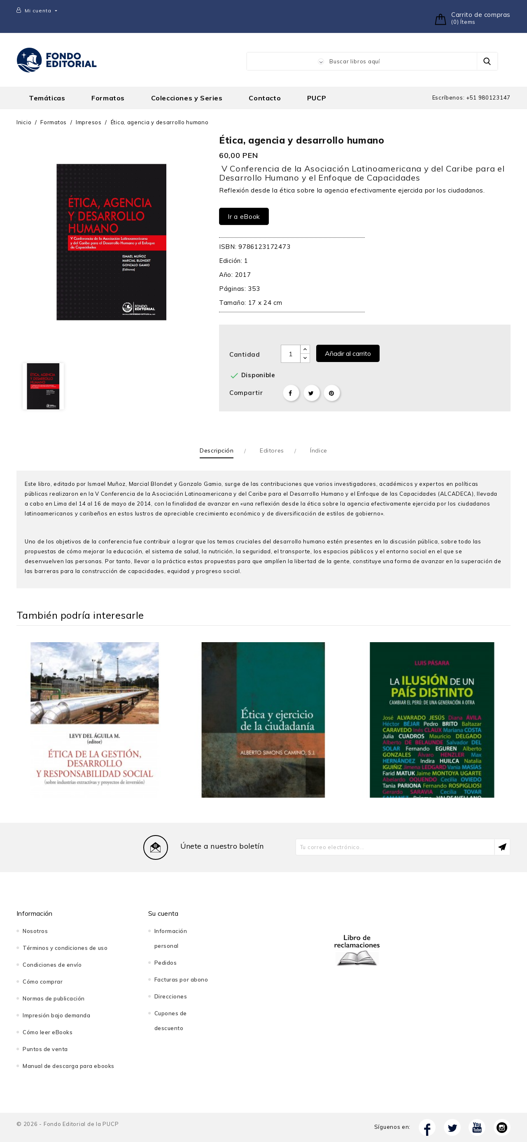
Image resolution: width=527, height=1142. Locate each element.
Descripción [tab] (216, 450)
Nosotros (35, 931)
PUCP (316, 98)
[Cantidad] (291, 354)
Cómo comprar (43, 981)
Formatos (108, 98)
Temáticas (47, 98)
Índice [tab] (318, 450)
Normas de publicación (54, 998)
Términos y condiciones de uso (65, 948)
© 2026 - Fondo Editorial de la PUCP (67, 1124)
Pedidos (165, 962)
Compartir (291, 393)
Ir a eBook (244, 216)
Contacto (265, 98)
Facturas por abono (181, 979)
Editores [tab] (272, 450)
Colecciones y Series (187, 98)
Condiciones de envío (52, 964)
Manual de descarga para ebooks (68, 1066)
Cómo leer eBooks (47, 1032)
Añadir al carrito (348, 353)
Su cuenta (163, 913)
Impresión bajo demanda (56, 1015)
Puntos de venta (45, 1049)
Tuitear (311, 393)
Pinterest (332, 393)
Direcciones (170, 996)
